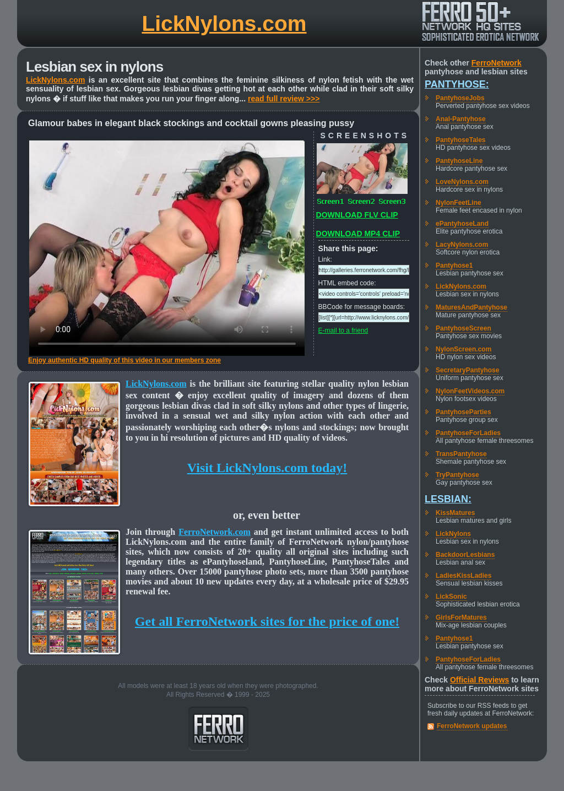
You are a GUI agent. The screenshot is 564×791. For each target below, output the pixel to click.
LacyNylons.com (462, 244)
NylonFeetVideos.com (470, 391)
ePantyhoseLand (462, 223)
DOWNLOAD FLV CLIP (357, 214)
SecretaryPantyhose (467, 370)
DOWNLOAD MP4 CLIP (358, 233)
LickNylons (453, 534)
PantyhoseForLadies (468, 433)
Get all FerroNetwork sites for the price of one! (267, 621)
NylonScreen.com (463, 349)
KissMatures (455, 513)
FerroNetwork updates (472, 726)
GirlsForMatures (461, 617)
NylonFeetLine (458, 203)
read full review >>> (283, 98)
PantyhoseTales (460, 140)
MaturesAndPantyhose (471, 307)
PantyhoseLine (459, 161)
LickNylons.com (224, 23)
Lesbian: (448, 499)
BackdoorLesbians (465, 555)
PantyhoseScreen (463, 328)
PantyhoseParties (463, 412)
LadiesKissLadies (463, 575)
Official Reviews (479, 679)
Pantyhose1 (454, 265)
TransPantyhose (461, 454)
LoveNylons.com (462, 182)
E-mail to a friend (343, 330)
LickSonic (451, 596)
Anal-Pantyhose (461, 119)
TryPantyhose (457, 475)
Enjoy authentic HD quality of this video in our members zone (124, 360)
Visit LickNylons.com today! (267, 467)
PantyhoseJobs (460, 98)
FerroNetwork (496, 62)
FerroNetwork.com (214, 532)
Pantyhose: (457, 84)
